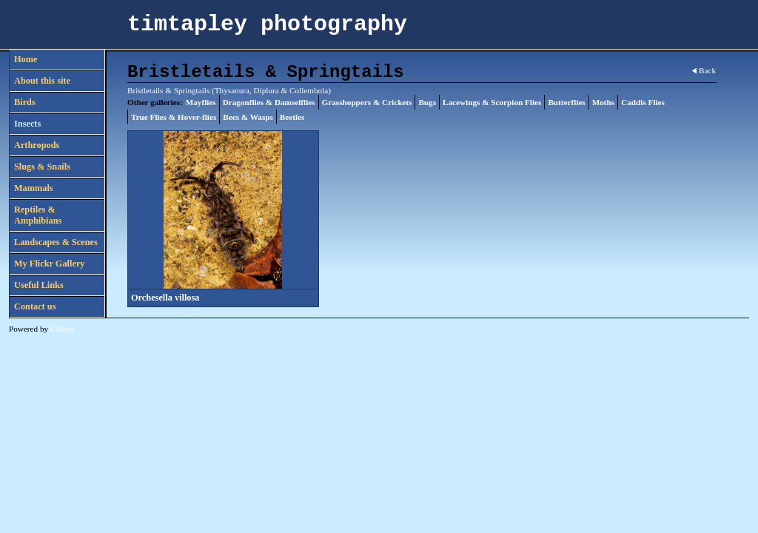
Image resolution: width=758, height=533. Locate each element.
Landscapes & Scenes (56, 242)
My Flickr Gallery (49, 263)
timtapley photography (267, 24)
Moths (603, 102)
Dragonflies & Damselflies (269, 102)
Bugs (427, 102)
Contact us (35, 306)
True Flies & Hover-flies (173, 117)
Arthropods (36, 145)
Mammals (33, 188)
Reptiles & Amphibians (37, 215)
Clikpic (62, 328)
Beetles (292, 117)
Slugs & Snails (42, 166)
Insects (27, 123)
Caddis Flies (643, 102)
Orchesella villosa (165, 297)
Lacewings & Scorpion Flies (492, 102)
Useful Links (39, 285)
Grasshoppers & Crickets (367, 102)
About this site (42, 81)
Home (25, 59)
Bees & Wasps (248, 117)
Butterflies (566, 102)
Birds (25, 102)
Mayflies (201, 102)
